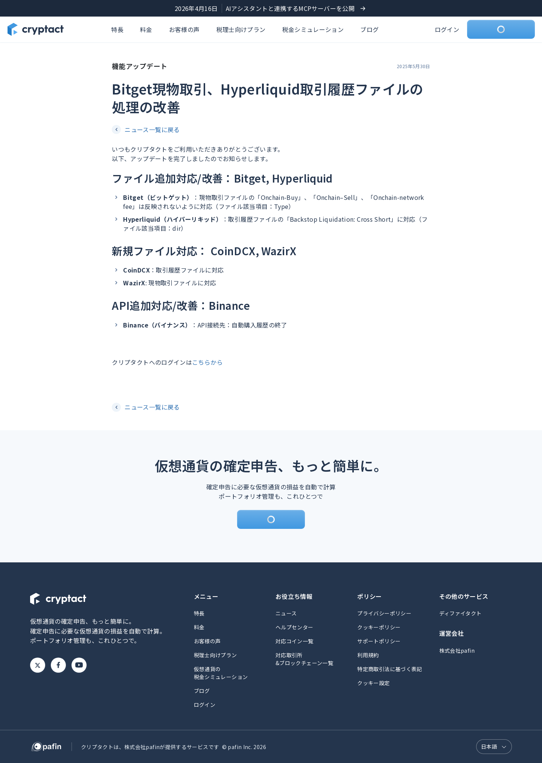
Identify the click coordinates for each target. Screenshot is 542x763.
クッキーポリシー (378, 627)
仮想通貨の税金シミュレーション (221, 673)
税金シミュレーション (313, 29)
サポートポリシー (378, 641)
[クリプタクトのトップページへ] (36, 29)
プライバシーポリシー (384, 613)
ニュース (286, 613)
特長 (117, 29)
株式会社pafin (457, 650)
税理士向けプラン (241, 29)
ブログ (369, 29)
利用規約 (368, 655)
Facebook (58, 665)
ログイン (447, 29)
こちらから (207, 362)
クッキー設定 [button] (373, 683)
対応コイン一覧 (295, 641)
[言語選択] (494, 747)
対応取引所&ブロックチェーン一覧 (304, 659)
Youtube (79, 665)
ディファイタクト (460, 613)
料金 (146, 29)
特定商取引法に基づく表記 (389, 669)
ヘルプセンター (295, 627)
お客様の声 (184, 29)
